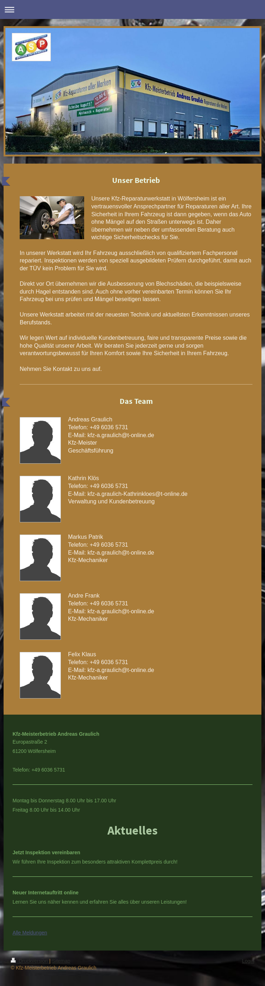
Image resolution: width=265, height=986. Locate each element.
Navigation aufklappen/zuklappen (132, 9)
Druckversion (30, 961)
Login (248, 961)
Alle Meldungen (30, 933)
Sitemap (61, 961)
